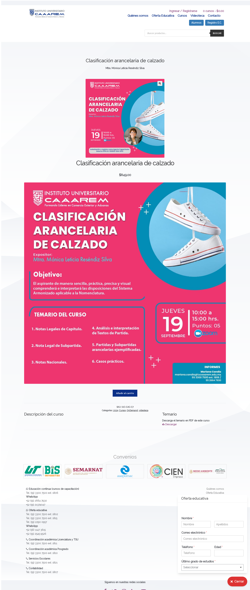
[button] (159, 78)
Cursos (182, 10)
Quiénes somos (138, 10)
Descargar (169, 419)
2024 (115, 405)
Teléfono (187, 547)
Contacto (214, 10)
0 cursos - (213, 5)
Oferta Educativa (163, 10)
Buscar (217, 27)
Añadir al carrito (125, 388)
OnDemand (132, 405)
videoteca (143, 405)
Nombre (187, 518)
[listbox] (212, 567)
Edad (218, 547)
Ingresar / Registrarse (183, 5)
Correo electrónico (194, 532)
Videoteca (197, 10)
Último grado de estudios (198, 561)
